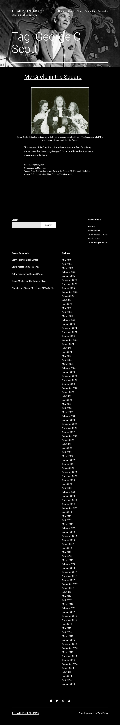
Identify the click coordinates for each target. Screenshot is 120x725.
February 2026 (68, 272)
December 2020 (69, 472)
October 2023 (68, 384)
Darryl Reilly (17, 260)
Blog (79, 11)
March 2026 (67, 268)
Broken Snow (94, 230)
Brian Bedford (36, 171)
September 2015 (69, 648)
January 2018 (68, 568)
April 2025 (67, 312)
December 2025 (69, 280)
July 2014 (66, 672)
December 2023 (69, 376)
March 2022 (67, 456)
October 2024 (68, 336)
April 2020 (67, 488)
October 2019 (68, 504)
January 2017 (68, 612)
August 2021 (68, 468)
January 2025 (68, 324)
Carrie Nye (47, 171)
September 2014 (69, 664)
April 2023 (67, 408)
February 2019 (68, 528)
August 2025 (68, 296)
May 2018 (66, 552)
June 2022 (67, 448)
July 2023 (66, 396)
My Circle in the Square (53, 76)
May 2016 (66, 628)
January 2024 (68, 372)
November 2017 (69, 576)
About (71, 11)
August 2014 (68, 668)
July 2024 (66, 348)
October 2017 (68, 580)
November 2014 (69, 656)
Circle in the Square (61, 171)
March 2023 (67, 412)
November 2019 (69, 500)
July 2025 (66, 300)
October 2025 (68, 288)
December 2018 (69, 536)
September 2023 (69, 388)
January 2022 (68, 460)
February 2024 (68, 368)
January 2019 (68, 532)
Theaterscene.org (25, 11)
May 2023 (66, 404)
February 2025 (68, 320)
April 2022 (67, 452)
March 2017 (67, 604)
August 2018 (68, 544)
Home (61, 11)
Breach (91, 226)
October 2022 (68, 432)
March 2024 (67, 364)
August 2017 (68, 588)
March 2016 (67, 636)
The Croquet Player (34, 274)
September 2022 (69, 436)
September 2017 (69, 584)
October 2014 (68, 660)
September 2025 (69, 292)
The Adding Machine (97, 242)
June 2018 (67, 548)
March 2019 (67, 524)
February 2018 (68, 564)
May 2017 (66, 596)
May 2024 (66, 356)
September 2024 (69, 340)
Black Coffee (94, 238)
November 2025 (69, 284)
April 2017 (67, 600)
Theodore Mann (66, 174)
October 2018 (68, 540)
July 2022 (66, 444)
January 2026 (68, 276)
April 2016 (67, 632)
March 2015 (67, 652)
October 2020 (68, 480)
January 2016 (68, 640)
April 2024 (67, 360)
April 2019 (67, 520)
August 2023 (68, 392)
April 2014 (67, 680)
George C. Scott (30, 174)
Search (15, 220)
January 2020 (68, 496)
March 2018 (67, 560)
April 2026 (67, 264)
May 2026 (66, 260)
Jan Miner (42, 174)
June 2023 (67, 400)
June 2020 (67, 484)
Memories (41, 168)
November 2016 (69, 620)
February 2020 (68, 492)
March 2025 (67, 316)
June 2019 (67, 512)
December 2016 (69, 616)
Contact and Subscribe (96, 11)
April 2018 (67, 556)
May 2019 (66, 516)
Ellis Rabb (85, 171)
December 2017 (69, 572)
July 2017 (66, 592)
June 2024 (67, 352)
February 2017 (68, 608)
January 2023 (68, 420)
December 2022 (69, 424)
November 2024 (69, 332)
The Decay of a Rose (97, 234)
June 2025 (67, 304)
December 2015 (69, 644)
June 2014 (67, 676)
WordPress (103, 713)
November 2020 (69, 476)
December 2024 (69, 328)
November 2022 (69, 428)
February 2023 (68, 416)
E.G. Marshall (75, 171)
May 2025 (66, 308)
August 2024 (68, 344)
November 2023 (69, 380)
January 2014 (68, 684)
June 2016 (67, 624)
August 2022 (68, 440)
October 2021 (68, 464)
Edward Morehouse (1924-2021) (38, 288)
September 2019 (69, 508)
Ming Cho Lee (53, 174)
